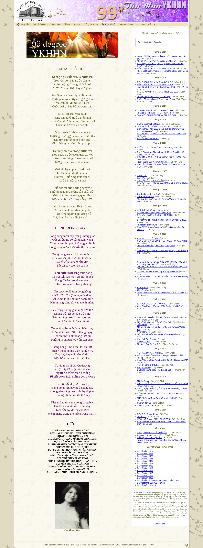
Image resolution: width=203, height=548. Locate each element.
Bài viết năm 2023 (145, 454)
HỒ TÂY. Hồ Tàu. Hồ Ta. (148, 138)
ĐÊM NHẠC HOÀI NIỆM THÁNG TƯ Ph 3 (155, 68)
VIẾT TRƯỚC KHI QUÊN (148, 365)
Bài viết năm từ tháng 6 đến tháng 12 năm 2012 (158, 480)
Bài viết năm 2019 (145, 463)
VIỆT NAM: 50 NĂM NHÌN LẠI (150, 353)
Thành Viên (55, 24)
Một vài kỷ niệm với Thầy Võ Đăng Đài (154, 322)
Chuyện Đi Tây (143, 342)
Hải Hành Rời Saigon (146, 339)
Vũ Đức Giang (143, 287)
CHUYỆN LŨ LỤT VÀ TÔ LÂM (150, 180)
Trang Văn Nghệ (125, 24)
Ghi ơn (67, 24)
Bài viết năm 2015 (145, 473)
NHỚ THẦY (142, 332)
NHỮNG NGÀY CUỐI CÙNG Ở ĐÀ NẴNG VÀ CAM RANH (162, 383)
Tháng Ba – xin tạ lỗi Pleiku (149, 113)
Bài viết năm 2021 (145, 458)
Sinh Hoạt (140, 24)
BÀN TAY (141, 178)
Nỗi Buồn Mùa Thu (145, 196)
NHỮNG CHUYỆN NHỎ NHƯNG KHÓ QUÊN (157, 147)
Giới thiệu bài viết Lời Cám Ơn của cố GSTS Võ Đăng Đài (162, 292)
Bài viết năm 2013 (145, 478)
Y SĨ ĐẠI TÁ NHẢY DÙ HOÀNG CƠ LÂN (155, 110)
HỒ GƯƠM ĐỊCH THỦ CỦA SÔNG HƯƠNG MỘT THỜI (161, 134)
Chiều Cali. (142, 175)
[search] (160, 42)
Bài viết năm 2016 (145, 470)
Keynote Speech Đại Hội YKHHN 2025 (154, 213)
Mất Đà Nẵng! (143, 381)
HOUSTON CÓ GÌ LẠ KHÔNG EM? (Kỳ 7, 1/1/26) (159, 157)
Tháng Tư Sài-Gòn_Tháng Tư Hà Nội (153, 96)
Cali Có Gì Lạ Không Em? (148, 194)
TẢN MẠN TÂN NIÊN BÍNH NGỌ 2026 (154, 126)
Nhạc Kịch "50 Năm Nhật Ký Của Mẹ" (153, 317)
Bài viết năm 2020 (145, 461)
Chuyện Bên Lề (144, 403)
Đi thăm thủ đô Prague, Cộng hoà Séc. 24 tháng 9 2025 (161, 220)
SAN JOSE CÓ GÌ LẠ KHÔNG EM (152, 304)
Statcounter (160, 524)
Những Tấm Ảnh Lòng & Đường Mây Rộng (156, 99)
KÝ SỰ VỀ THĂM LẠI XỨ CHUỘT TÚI (154, 419)
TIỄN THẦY (142, 324)
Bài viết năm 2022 (145, 456)
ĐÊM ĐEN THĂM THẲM (147, 414)
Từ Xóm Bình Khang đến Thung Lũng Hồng (156, 246)
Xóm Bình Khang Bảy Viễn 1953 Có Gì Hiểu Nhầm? (160, 306)
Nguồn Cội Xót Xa (145, 405)
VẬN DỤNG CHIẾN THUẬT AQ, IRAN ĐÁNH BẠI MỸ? (160, 87)
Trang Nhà (22, 24)
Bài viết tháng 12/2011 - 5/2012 (151, 483)
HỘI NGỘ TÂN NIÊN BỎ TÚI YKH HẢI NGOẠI (157, 393)
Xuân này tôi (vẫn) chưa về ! (149, 435)
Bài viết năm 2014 (145, 475)
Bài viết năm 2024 (145, 451)
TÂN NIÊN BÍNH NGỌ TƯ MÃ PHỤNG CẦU (156, 115)
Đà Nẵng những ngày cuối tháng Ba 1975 (155, 370)
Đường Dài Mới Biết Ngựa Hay (150, 124)
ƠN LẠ (140, 290)
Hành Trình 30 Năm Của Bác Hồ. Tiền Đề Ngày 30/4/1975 (162, 360)
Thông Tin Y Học (91, 24)
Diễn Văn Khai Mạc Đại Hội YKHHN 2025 (155, 215)
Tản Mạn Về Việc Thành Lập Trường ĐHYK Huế (158, 271)
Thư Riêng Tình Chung (147, 225)
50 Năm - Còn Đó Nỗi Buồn (149, 344)
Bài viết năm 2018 (145, 466)
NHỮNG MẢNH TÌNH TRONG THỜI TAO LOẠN (158, 92)
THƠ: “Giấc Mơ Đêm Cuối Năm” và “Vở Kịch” (157, 398)
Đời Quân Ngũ (143, 367)
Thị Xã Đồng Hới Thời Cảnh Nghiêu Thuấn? (156, 61)
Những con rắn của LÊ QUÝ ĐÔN (152, 433)
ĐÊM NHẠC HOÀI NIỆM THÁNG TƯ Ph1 (155, 84)
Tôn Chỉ (76, 24)
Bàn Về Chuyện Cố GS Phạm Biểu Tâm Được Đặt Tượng (162, 276)
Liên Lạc (152, 24)
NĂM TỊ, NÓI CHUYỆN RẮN (149, 437)
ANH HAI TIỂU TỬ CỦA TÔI (149, 238)
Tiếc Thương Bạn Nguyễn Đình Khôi (153, 162)
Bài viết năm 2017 (145, 468)
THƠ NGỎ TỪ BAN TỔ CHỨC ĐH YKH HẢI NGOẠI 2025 (162, 267)
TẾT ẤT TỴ (141, 416)
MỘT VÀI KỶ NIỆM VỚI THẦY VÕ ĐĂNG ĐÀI (157, 334)
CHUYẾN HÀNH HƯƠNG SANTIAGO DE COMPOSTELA (162, 183)
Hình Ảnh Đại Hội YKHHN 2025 (151, 210)
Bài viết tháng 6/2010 (146, 485)
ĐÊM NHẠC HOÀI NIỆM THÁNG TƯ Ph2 (155, 82)
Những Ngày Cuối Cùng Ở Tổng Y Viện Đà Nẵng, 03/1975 (162, 388)
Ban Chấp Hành (40, 24)
